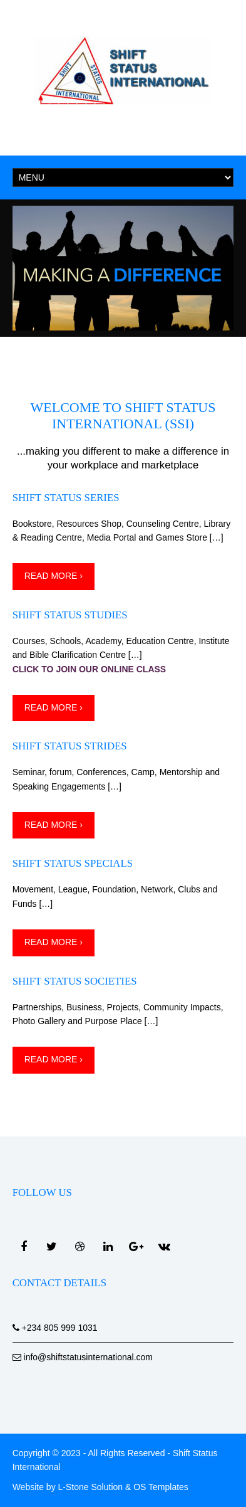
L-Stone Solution (90, 1487)
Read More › (53, 576)
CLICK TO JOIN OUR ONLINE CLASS (90, 669)
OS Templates (160, 1487)
